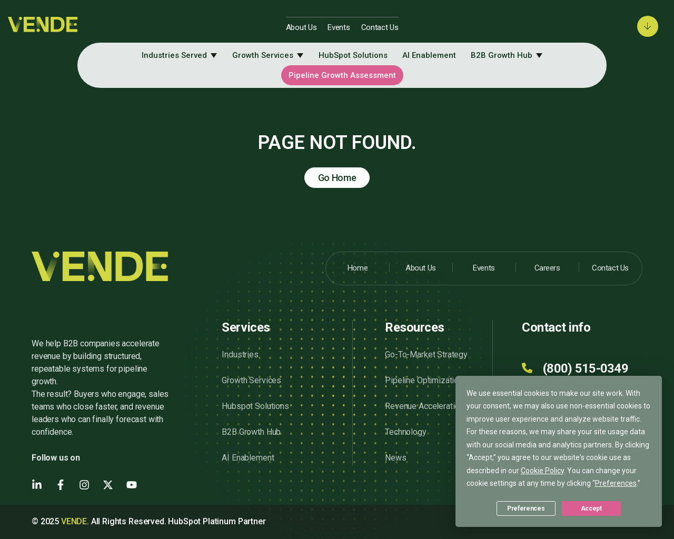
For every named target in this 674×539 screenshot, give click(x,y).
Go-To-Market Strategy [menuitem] (426, 355)
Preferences (525, 508)
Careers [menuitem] (547, 268)
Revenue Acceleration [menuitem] (424, 406)
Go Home (337, 177)
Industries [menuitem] (240, 355)
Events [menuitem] (339, 27)
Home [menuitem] (358, 268)
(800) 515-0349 (585, 368)
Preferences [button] (616, 483)
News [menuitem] (395, 458)
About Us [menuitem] (301, 27)
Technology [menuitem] (405, 432)
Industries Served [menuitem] (174, 55)
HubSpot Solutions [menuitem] (353, 55)
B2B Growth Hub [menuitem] (501, 55)
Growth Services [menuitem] (262, 55)
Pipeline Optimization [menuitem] (424, 380)
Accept (591, 508)
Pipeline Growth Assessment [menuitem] (342, 75)
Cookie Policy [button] (542, 470)
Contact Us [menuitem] (380, 27)
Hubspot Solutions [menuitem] (255, 406)
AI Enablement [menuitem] (429, 55)
